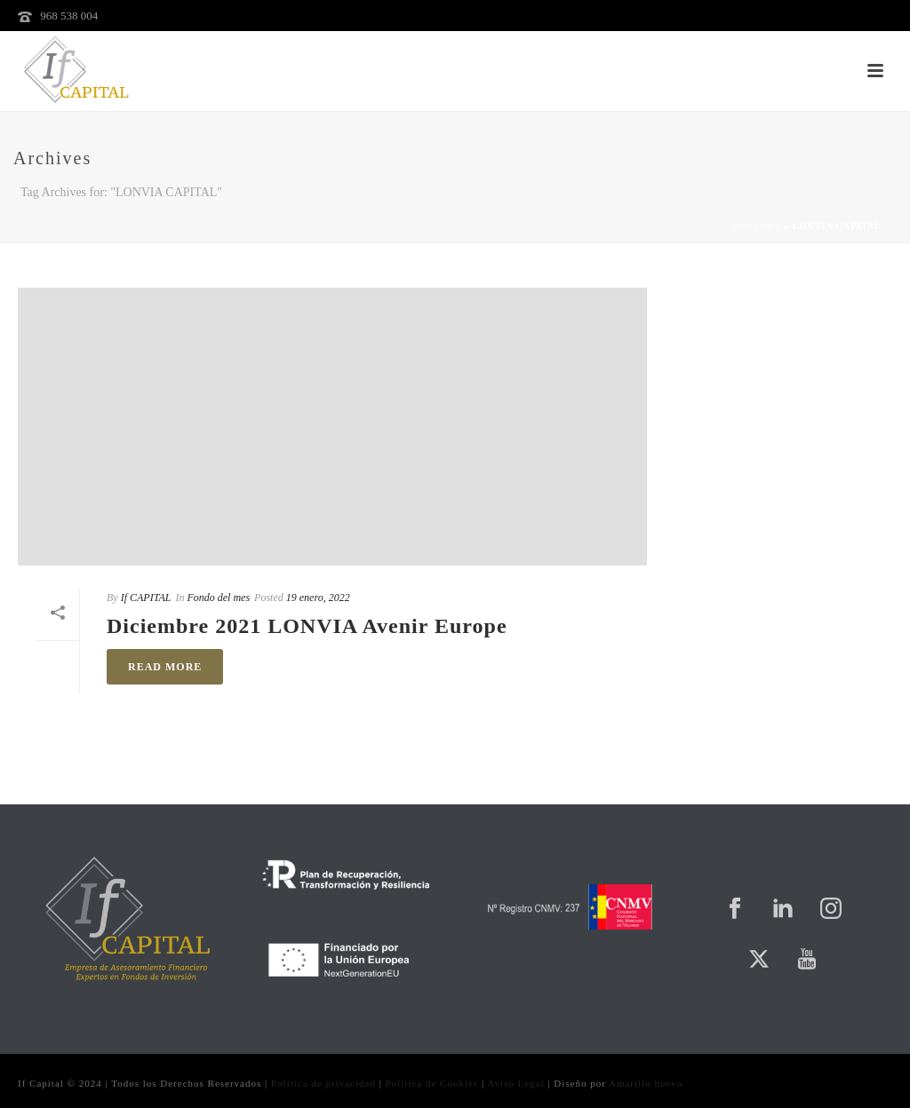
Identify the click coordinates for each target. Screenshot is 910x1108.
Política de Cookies (432, 1083)
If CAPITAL (146, 597)
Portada (756, 226)
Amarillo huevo (645, 1083)
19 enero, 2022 (318, 597)
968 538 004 (69, 15)
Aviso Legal (515, 1083)
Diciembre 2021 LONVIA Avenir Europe (307, 625)
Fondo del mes (218, 597)
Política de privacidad (323, 1083)
